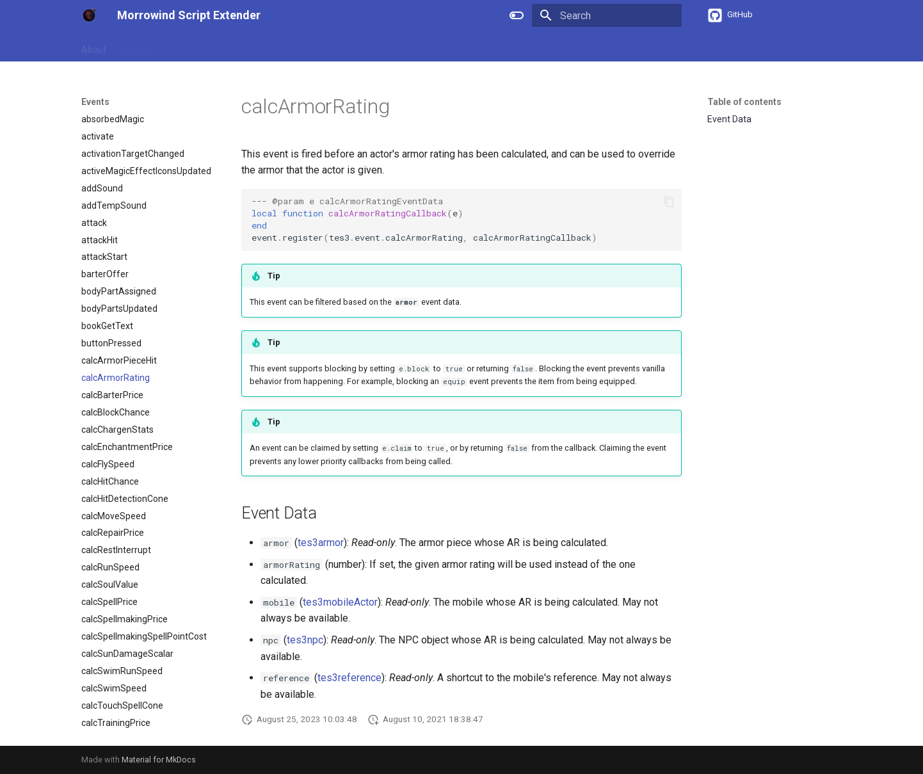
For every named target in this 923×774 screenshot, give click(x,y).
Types (273, 47)
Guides (135, 47)
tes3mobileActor (340, 602)
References (188, 47)
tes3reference (349, 678)
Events (315, 47)
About (93, 47)
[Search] (607, 15)
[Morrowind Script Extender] (89, 15)
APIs (236, 47)
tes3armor (321, 542)
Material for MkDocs (159, 759)
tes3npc (305, 640)
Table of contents (744, 102)
